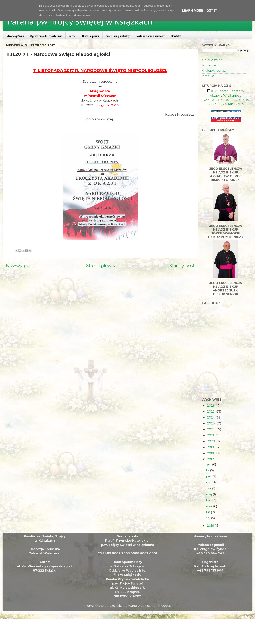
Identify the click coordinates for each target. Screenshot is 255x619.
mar (209, 506)
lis (208, 470)
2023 (211, 423)
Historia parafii (90, 36)
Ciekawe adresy (214, 71)
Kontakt (176, 36)
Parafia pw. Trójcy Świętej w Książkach (80, 21)
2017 (211, 459)
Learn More (192, 11)
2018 (211, 453)
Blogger (164, 606)
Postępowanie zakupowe (150, 36)
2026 (211, 405)
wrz (209, 482)
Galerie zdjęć (212, 60)
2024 (211, 417)
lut (208, 512)
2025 (211, 411)
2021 (211, 435)
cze (209, 488)
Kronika (208, 76)
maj (209, 494)
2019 (211, 447)
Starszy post (182, 265)
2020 (211, 441)
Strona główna (15, 36)
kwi (209, 500)
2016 (211, 526)
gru (209, 464)
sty (208, 518)
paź (209, 476)
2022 (211, 429)
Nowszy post (19, 265)
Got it (212, 11)
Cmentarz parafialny (118, 36)
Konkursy (209, 65)
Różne (72, 36)
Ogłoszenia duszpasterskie (46, 36)
